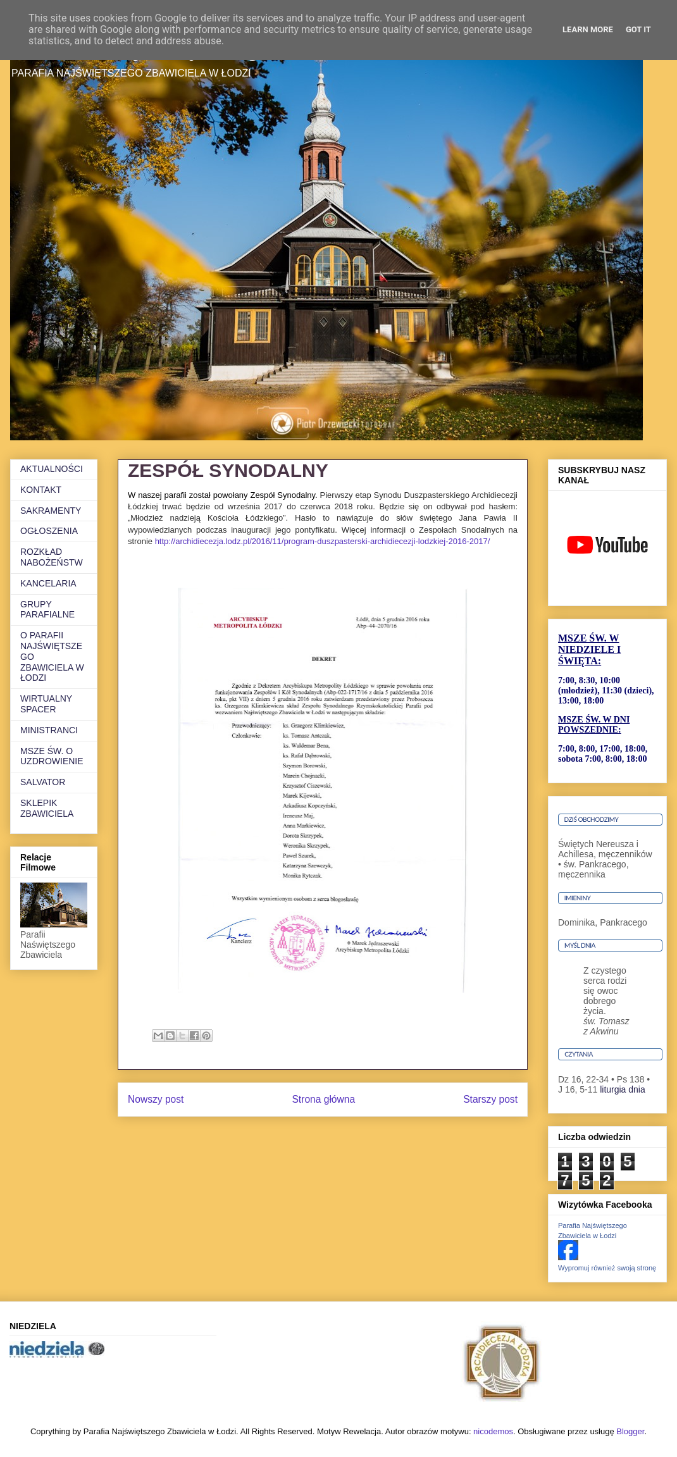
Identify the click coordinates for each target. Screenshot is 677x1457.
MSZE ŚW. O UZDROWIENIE (52, 756)
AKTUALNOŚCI (51, 469)
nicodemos (493, 1431)
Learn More (587, 29)
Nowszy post (155, 1099)
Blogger (630, 1431)
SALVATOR (42, 782)
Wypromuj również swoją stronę (607, 1268)
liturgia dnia (622, 1089)
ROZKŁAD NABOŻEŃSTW (51, 557)
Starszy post (490, 1099)
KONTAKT (40, 490)
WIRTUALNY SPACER (46, 703)
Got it (638, 29)
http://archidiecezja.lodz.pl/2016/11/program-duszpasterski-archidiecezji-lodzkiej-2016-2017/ (322, 541)
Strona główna (323, 1099)
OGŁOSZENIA (49, 531)
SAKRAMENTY (50, 510)
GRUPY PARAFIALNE (47, 609)
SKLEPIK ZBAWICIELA (46, 808)
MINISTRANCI (49, 730)
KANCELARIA (48, 583)
